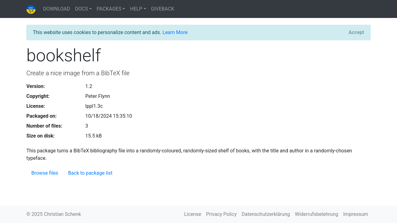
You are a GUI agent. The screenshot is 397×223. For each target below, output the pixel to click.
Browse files (44, 173)
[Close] (356, 32)
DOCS (81, 9)
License (192, 214)
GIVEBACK (162, 9)
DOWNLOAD (56, 9)
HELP (136, 9)
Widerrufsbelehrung (316, 214)
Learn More (175, 32)
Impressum (355, 214)
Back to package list (90, 173)
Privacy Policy (221, 214)
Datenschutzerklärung (266, 214)
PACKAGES (109, 9)
